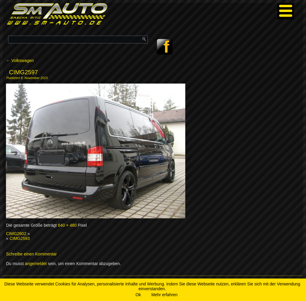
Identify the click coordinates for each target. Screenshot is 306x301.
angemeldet (36, 263)
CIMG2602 (16, 233)
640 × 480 (67, 225)
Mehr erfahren (164, 294)
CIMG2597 (23, 72)
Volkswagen (20, 60)
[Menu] (285, 11)
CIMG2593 (20, 238)
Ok (138, 294)
